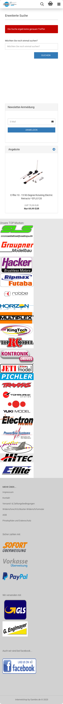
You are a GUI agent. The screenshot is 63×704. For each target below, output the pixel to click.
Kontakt (6, 498)
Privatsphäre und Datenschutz (17, 520)
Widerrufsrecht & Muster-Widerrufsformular (23, 509)
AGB (5, 515)
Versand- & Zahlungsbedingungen (19, 503)
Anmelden (32, 130)
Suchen (46, 55)
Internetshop (21, 699)
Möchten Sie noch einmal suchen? (21, 40)
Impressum (8, 492)
